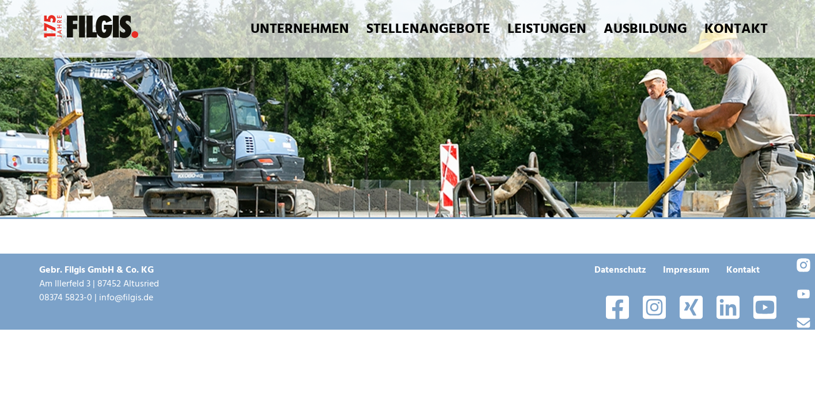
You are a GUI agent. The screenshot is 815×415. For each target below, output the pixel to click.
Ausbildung (645, 28)
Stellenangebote (428, 28)
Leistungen (546, 28)
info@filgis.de (126, 297)
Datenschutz (620, 269)
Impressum (686, 269)
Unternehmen (300, 28)
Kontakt (736, 28)
